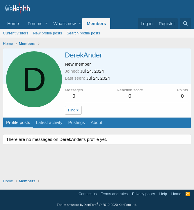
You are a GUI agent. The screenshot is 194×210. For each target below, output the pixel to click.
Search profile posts (83, 33)
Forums (35, 23)
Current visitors (15, 33)
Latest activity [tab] (49, 122)
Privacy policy (143, 194)
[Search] (185, 23)
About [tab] (96, 122)
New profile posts (47, 33)
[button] (46, 23)
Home (13, 23)
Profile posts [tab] (18, 122)
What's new (65, 23)
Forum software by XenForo (97, 204)
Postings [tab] (76, 122)
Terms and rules (114, 194)
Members (96, 23)
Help (163, 194)
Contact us (88, 194)
